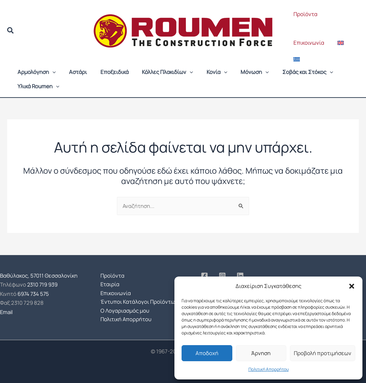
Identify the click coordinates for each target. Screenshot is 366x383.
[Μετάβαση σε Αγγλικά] (336, 43)
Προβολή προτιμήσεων (322, 353)
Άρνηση (261, 353)
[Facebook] (204, 275)
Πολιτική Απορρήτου (268, 369)
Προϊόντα (304, 14)
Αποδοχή (207, 353)
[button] (351, 286)
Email (7, 310)
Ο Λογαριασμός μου (124, 310)
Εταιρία (110, 284)
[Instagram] (222, 275)
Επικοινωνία (307, 42)
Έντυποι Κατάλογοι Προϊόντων (139, 301)
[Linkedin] (240, 275)
